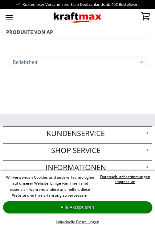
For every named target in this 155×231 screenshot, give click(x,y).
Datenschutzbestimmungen (125, 176)
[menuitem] (9, 17)
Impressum (125, 181)
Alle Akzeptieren (77, 207)
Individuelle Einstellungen (77, 222)
